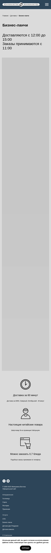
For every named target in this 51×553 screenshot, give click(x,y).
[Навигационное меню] (47, 4)
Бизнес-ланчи (7, 522)
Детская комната (8, 529)
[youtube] (8, 481)
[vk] (4, 481)
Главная (5, 16)
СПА (4, 519)
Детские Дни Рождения (10, 526)
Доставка (13, 16)
